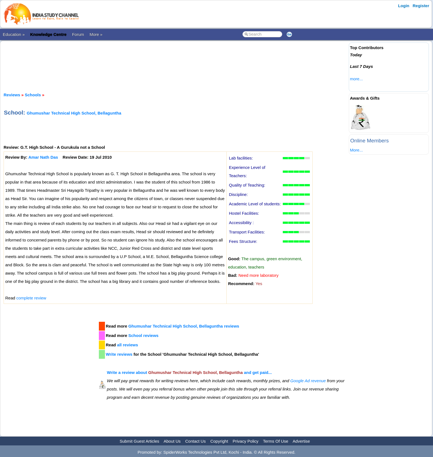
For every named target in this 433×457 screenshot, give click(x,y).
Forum (78, 34)
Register (421, 5)
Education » (14, 34)
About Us (172, 441)
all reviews (127, 344)
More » (95, 34)
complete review (31, 298)
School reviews (143, 335)
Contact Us (195, 441)
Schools (33, 94)
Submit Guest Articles (139, 441)
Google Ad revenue (308, 380)
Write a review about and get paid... (189, 372)
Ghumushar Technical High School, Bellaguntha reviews (183, 326)
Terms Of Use (275, 441)
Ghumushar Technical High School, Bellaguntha (74, 113)
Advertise (301, 441)
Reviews (12, 94)
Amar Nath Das (43, 157)
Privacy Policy (245, 441)
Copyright (219, 441)
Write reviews (119, 354)
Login (403, 5)
